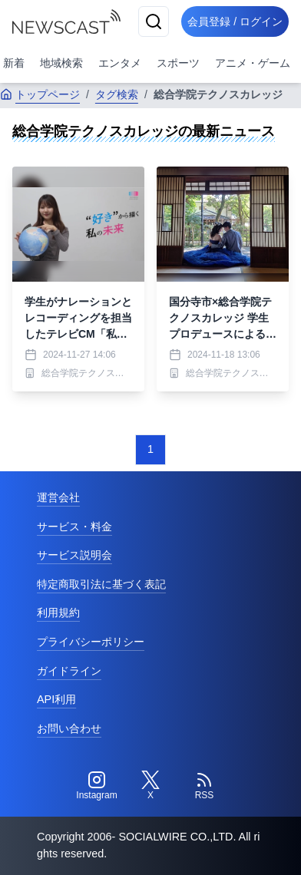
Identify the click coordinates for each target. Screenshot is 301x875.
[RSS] (204, 786)
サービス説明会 (74, 555)
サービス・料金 (74, 526)
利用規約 (58, 612)
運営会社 (58, 497)
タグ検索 (116, 94)
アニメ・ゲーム (252, 63)
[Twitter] (150, 786)
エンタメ (119, 63)
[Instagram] (97, 786)
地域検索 (61, 63)
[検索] (153, 21)
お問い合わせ (69, 728)
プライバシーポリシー (90, 642)
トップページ (40, 94)
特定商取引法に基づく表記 (101, 584)
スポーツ (178, 63)
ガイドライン (69, 671)
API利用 (56, 699)
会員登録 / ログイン (235, 21)
